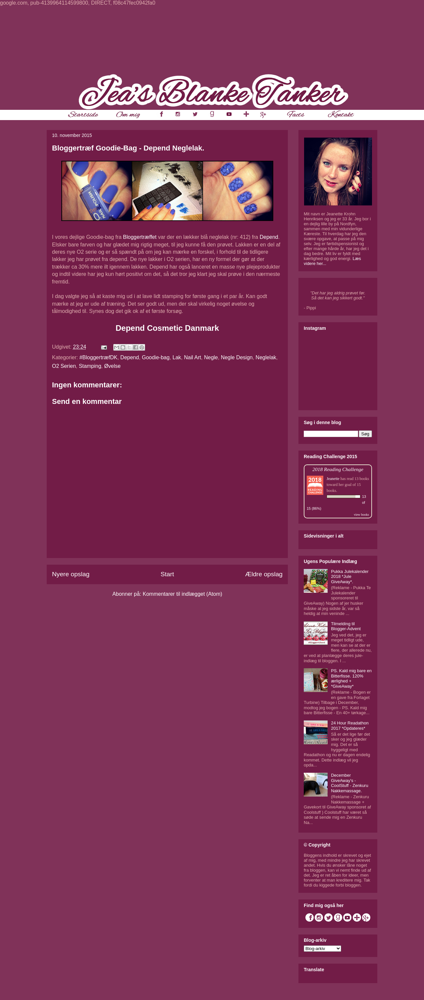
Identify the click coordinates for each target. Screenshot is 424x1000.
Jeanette (333, 478)
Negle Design (237, 357)
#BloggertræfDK (99, 357)
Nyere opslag (70, 574)
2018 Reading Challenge (337, 469)
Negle (211, 357)
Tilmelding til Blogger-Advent (346, 626)
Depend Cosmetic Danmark (167, 328)
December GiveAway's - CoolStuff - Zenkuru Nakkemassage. (349, 783)
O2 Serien (64, 366)
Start (167, 574)
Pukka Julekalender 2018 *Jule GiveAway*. (349, 576)
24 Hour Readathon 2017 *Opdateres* (349, 725)
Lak (177, 357)
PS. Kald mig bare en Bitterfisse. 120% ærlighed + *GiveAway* (351, 678)
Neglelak (266, 357)
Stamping (90, 366)
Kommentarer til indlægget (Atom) (182, 594)
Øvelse (112, 366)
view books (361, 514)
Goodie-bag (156, 357)
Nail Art (192, 357)
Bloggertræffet (139, 237)
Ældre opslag (264, 574)
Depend (269, 237)
